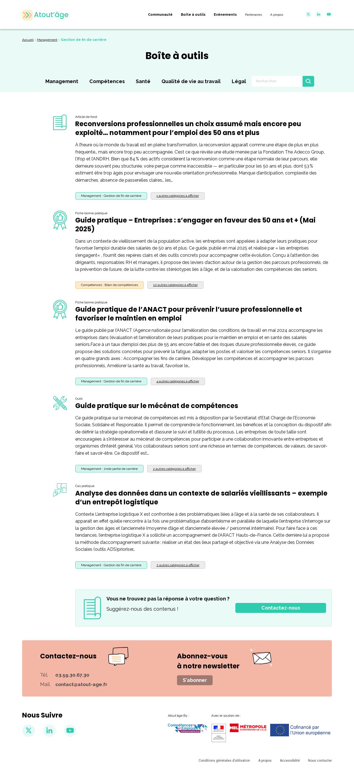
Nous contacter (320, 762)
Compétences (107, 82)
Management (47, 41)
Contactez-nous (281, 609)
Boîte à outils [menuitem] (193, 14)
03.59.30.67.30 (72, 676)
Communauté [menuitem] (160, 14)
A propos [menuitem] (276, 15)
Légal (239, 82)
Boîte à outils (177, 57)
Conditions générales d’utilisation (224, 762)
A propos (265, 762)
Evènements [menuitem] (225, 14)
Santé (143, 82)
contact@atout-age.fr (82, 685)
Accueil (27, 41)
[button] (178, 197)
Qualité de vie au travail (191, 82)
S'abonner (195, 681)
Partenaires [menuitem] (253, 15)
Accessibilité (290, 762)
